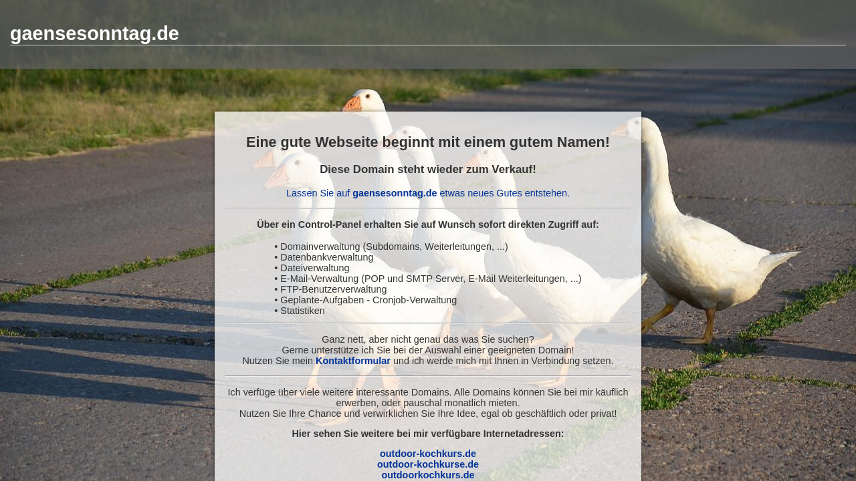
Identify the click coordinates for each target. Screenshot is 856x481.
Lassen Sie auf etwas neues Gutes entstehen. (428, 193)
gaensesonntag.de (94, 33)
